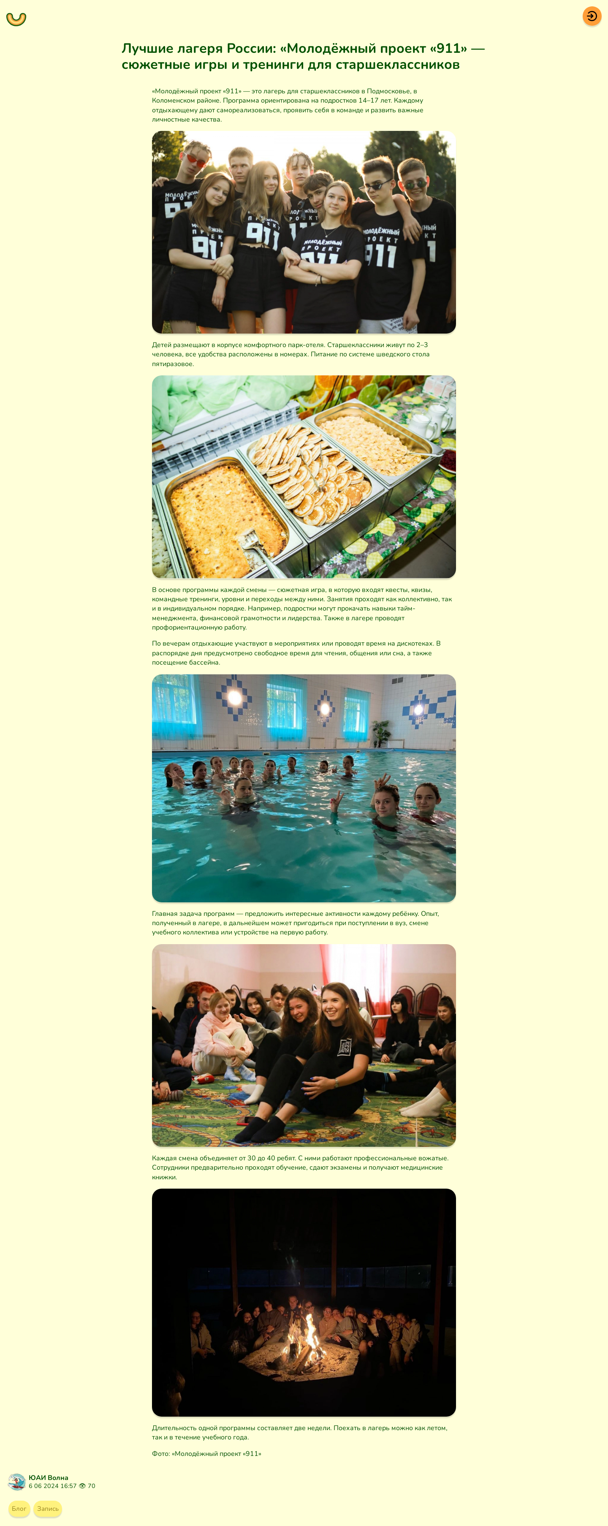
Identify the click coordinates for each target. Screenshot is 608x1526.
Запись (51, 1509)
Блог (20, 1509)
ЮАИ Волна (48, 1478)
